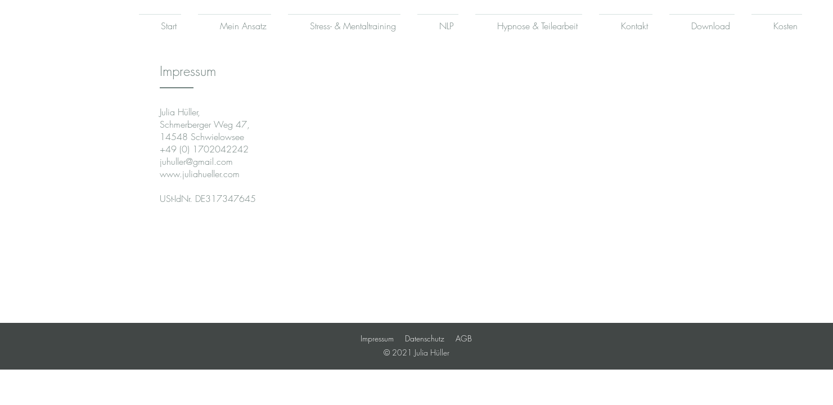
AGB (464, 338)
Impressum (377, 338)
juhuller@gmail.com (196, 161)
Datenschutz (424, 338)
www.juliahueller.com (200, 174)
